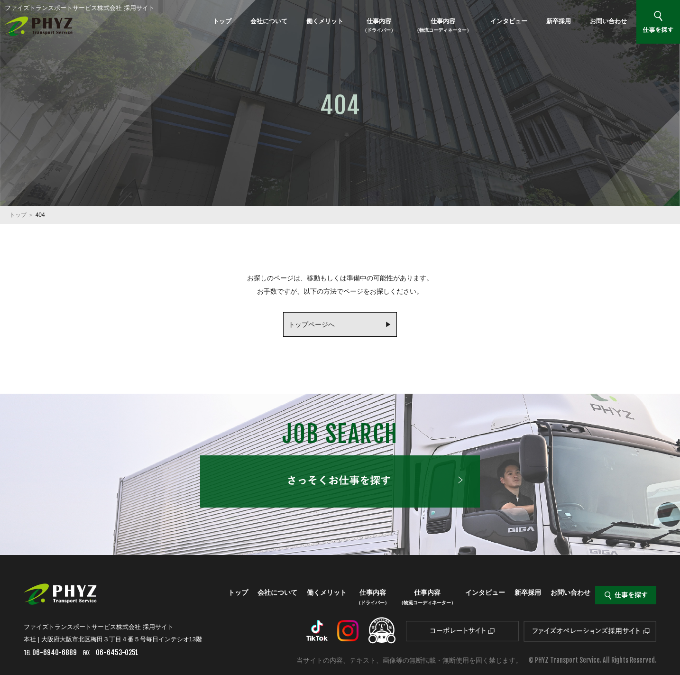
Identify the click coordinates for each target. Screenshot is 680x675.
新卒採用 (558, 21)
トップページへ (311, 324)
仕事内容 (378, 25)
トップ (222, 21)
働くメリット (324, 21)
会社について (268, 21)
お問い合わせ (608, 21)
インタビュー (508, 21)
